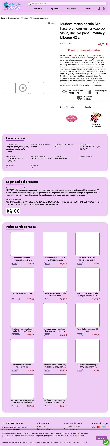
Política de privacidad (45, 429)
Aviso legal (41, 426)
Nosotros (38, 8)
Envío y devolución (71, 429)
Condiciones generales (72, 426)
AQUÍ (84, 442)
